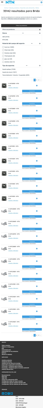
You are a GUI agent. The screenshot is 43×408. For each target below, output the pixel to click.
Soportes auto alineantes (27, 8)
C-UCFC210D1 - (13, 271)
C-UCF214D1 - (13, 184)
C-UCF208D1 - (13, 108)
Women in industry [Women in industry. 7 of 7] (7, 354)
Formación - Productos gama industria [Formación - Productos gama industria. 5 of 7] (12, 366)
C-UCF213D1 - (13, 171)
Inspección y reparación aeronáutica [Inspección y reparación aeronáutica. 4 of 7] (12, 365)
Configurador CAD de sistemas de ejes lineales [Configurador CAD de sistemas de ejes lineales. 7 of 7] (14, 384)
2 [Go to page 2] (36, 80)
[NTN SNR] (10, 2)
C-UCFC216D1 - (13, 322)
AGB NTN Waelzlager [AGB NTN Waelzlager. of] (21, 403)
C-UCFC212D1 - (13, 296)
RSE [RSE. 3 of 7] (3, 348)
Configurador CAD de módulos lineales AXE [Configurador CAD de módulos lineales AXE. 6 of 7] (14, 382)
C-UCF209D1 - (13, 121)
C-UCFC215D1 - (13, 309)
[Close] (40, 30)
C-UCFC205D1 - (14, 209)
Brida (37, 8)
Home (6, 8)
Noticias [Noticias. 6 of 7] (4, 353)
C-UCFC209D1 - (14, 259)
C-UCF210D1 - (13, 133)
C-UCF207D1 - (13, 96)
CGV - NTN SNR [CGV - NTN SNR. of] (20, 398)
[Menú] (2, 2)
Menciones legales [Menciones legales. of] (21, 407)
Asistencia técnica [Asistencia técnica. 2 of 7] (7, 362)
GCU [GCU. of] (17, 396)
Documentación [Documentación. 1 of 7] (6, 375)
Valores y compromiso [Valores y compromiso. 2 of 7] (8, 347)
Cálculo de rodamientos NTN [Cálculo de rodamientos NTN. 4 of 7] (9, 379)
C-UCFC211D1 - (13, 284)
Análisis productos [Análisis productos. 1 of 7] (7, 360)
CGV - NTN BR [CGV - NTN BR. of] (19, 405)
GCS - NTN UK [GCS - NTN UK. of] (19, 401)
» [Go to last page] (40, 80)
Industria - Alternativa (13, 87)
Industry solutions (14, 8)
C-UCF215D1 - (13, 196)
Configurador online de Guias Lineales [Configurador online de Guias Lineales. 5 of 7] (12, 381)
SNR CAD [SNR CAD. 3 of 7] (4, 378)
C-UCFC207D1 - (14, 234)
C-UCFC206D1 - (14, 221)
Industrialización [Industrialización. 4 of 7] (6, 350)
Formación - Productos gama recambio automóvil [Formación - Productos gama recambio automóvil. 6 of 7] (15, 368)
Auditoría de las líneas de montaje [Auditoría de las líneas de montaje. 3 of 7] (11, 363)
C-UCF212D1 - (13, 158)
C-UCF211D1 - (13, 146)
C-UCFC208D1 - (14, 246)
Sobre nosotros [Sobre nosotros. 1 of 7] (6, 345)
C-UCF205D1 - (13, 83)
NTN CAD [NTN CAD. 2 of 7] (4, 376)
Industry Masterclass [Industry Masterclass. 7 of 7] (7, 369)
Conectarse (32, 91)
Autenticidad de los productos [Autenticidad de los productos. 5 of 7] (10, 351)
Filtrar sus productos (21, 25)
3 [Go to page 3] (38, 80)
